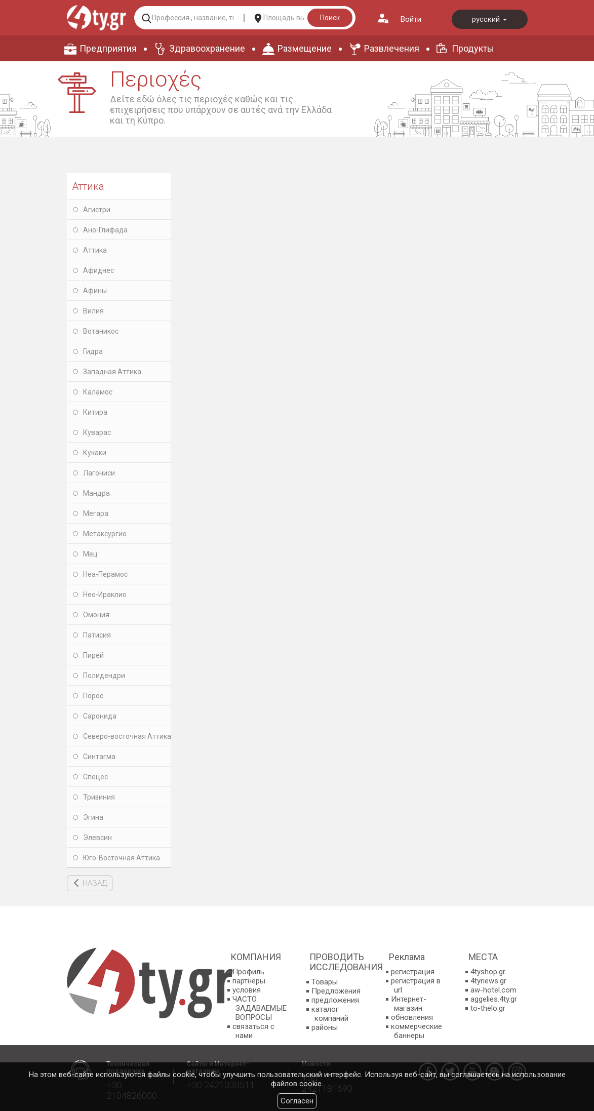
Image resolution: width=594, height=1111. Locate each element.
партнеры (248, 980)
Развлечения (391, 48)
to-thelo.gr (487, 1008)
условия (246, 990)
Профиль (248, 971)
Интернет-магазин (408, 1004)
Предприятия (108, 48)
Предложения (336, 991)
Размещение (305, 48)
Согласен (297, 1100)
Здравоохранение (207, 48)
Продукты (473, 48)
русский (489, 19)
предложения (335, 1000)
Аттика (88, 186)
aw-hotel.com (493, 990)
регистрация (412, 971)
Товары (324, 981)
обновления (412, 1017)
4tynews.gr (488, 980)
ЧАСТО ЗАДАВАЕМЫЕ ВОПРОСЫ (259, 1008)
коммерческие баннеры (416, 1031)
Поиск (330, 18)
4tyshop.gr (487, 971)
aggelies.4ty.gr (493, 999)
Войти (411, 19)
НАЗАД (95, 883)
